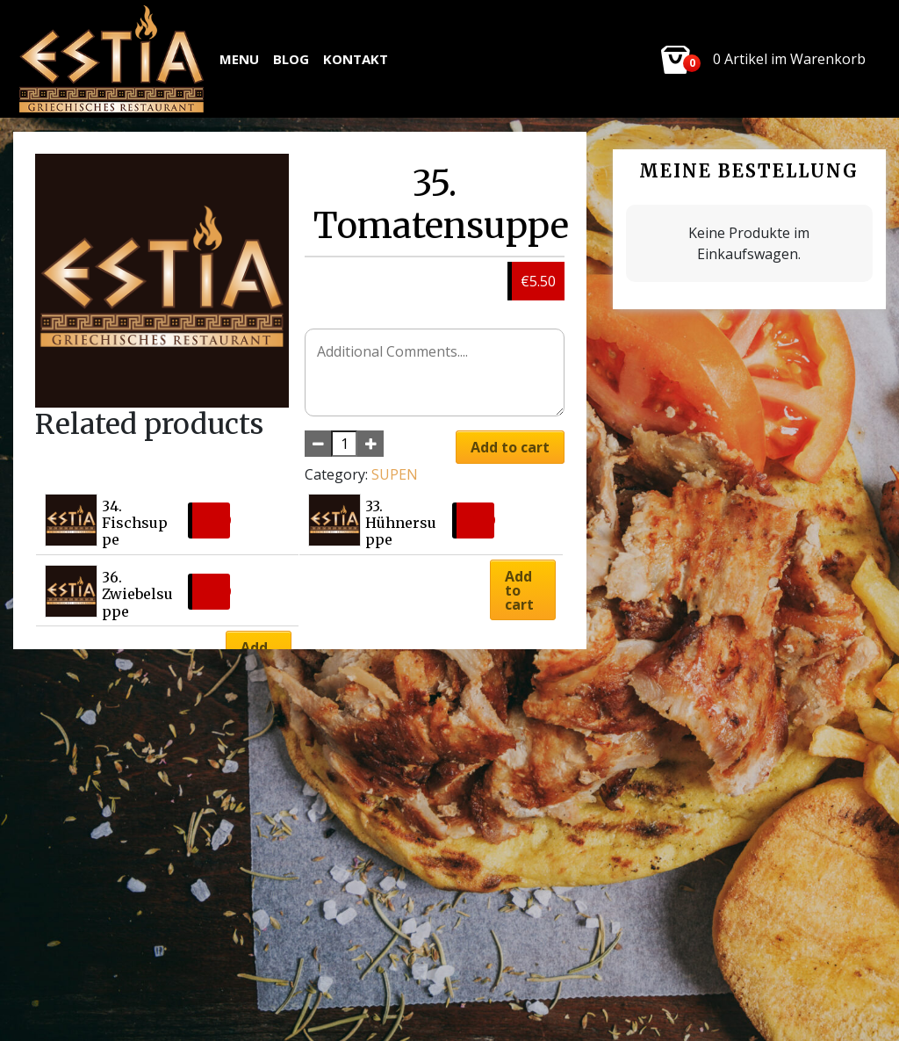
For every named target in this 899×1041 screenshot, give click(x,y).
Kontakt (355, 59)
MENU (239, 59)
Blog (291, 59)
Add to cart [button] (519, 590)
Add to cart (510, 447)
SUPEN (394, 474)
